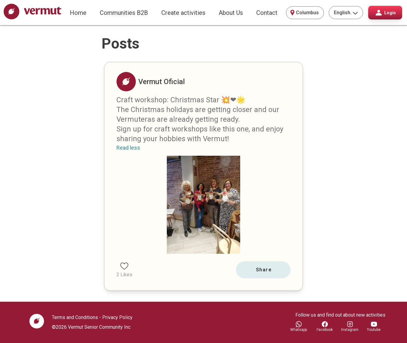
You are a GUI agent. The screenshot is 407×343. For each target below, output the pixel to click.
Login (385, 12)
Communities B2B (124, 12)
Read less (128, 147)
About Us (231, 12)
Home (78, 12)
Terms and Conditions (75, 317)
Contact (267, 12)
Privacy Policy (117, 317)
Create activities (183, 12)
